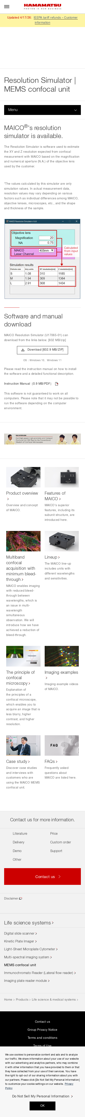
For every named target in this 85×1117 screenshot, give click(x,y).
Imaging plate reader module (25, 981)
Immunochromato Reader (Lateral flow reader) (38, 973)
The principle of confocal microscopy (20, 678)
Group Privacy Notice (42, 1029)
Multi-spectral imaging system (26, 957)
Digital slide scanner (19, 933)
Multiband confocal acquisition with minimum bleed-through (21, 568)
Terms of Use (42, 1046)
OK (42, 1105)
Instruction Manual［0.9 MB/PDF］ (28, 383)
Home (8, 999)
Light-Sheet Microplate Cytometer (29, 949)
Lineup (51, 557)
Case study (16, 762)
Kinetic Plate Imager (19, 941)
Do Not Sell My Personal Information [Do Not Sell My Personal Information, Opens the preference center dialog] (40, 1096)
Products (22, 999)
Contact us (42, 1021)
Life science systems (27, 923)
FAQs (50, 762)
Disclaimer (11, 898)
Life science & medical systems (54, 999)
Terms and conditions (42, 1038)
